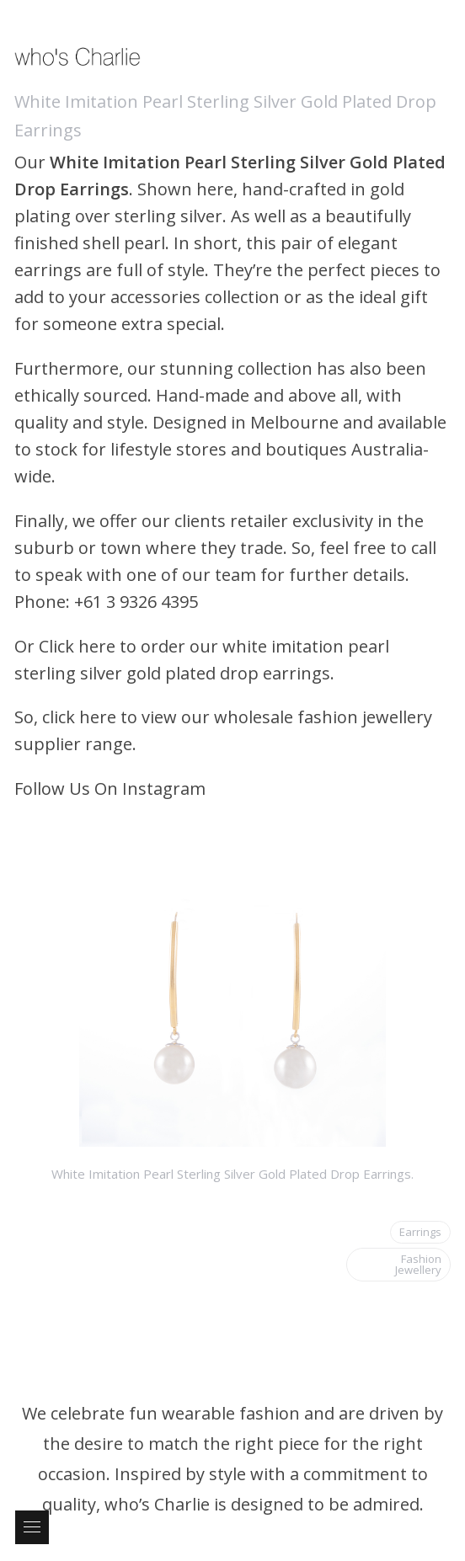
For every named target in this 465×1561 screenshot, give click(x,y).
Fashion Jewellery (418, 1264)
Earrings (420, 1231)
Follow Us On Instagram (110, 788)
